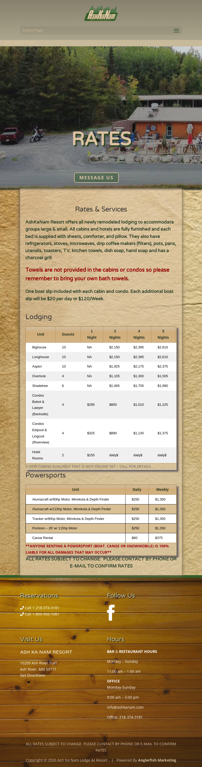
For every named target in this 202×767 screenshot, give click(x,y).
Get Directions (32, 675)
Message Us (96, 178)
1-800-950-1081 (18, 42)
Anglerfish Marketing (157, 760)
